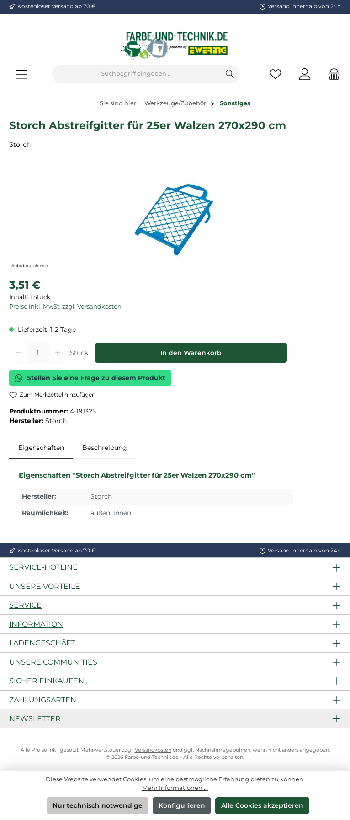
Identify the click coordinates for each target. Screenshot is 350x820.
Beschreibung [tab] (104, 448)
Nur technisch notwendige (98, 805)
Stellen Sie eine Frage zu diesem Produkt (90, 378)
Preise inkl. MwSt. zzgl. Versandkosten (65, 306)
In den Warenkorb (191, 353)
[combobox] (136, 74)
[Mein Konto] (304, 74)
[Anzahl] (38, 353)
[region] (175, 219)
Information (36, 624)
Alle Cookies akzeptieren (262, 805)
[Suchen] (230, 74)
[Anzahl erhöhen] (58, 353)
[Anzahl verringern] (18, 353)
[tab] (41, 448)
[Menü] (21, 74)
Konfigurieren (182, 805)
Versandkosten (153, 750)
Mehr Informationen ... (175, 787)
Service (25, 604)
